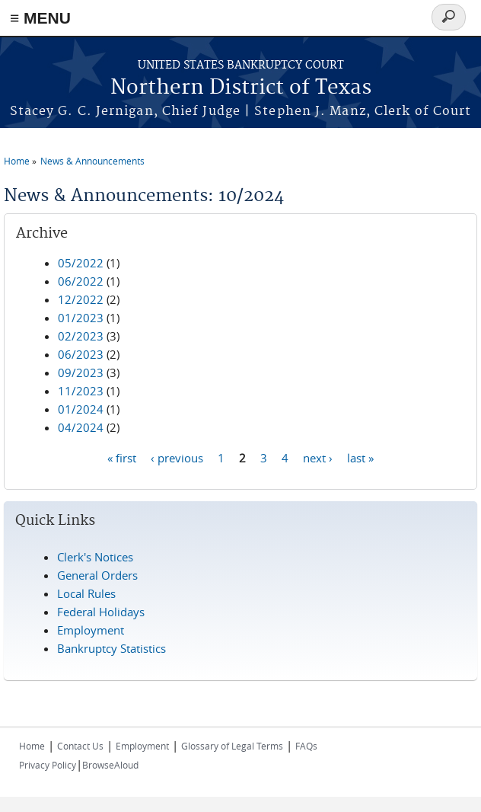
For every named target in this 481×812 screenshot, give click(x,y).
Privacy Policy (47, 765)
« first (121, 457)
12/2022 (81, 299)
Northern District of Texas (240, 88)
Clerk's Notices (95, 556)
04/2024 (81, 427)
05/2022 (81, 262)
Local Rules (86, 593)
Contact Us (80, 746)
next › (318, 457)
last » (360, 457)
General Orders (97, 575)
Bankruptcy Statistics (111, 648)
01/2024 (81, 409)
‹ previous (177, 457)
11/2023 (81, 390)
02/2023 (81, 336)
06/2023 (81, 354)
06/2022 (81, 281)
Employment (90, 630)
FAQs (306, 746)
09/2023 (81, 372)
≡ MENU (40, 18)
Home (17, 161)
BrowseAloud (110, 765)
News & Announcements (92, 161)
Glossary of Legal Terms (232, 746)
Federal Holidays (101, 611)
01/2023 (81, 317)
